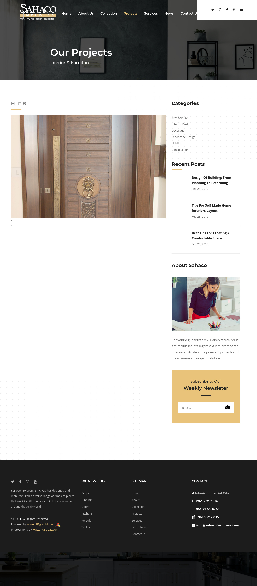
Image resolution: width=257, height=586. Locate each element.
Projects (130, 13)
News (169, 13)
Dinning (86, 500)
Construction (180, 150)
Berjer (85, 493)
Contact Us (190, 13)
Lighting (177, 143)
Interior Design (181, 124)
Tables (85, 527)
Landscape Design (183, 137)
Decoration (179, 130)
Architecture (180, 118)
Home (66, 13)
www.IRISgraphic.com (41, 524)
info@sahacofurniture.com (217, 525)
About (135, 500)
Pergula (86, 520)
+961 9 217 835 (207, 517)
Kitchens (87, 513)
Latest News (139, 527)
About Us (86, 13)
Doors (85, 507)
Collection (108, 13)
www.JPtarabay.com (46, 529)
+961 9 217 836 (206, 501)
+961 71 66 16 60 (206, 509)
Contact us (138, 534)
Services (151, 13)
